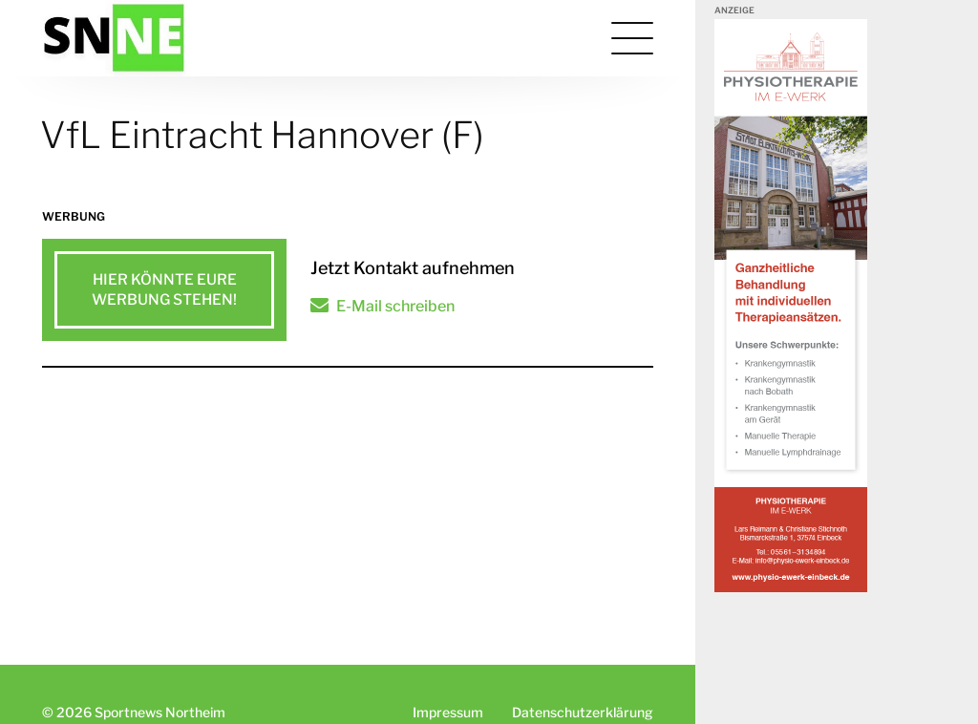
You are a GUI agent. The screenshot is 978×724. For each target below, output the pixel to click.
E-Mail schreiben (395, 306)
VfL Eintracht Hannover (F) (262, 135)
